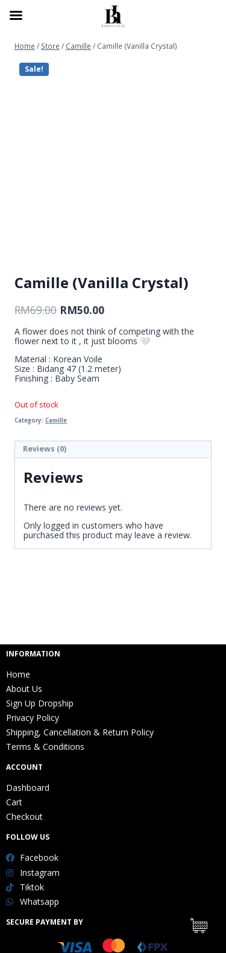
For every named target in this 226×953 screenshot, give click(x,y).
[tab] (113, 449)
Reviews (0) (44, 449)
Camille (56, 420)
